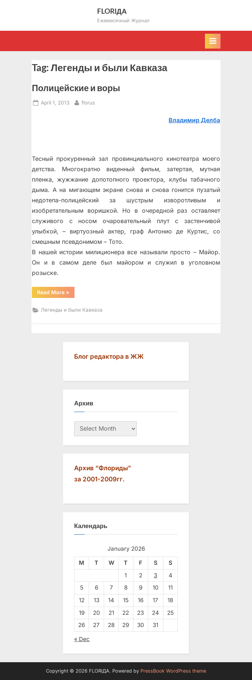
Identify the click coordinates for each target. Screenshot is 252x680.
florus (88, 102)
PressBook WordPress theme (173, 671)
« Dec (82, 639)
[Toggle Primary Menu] (212, 41)
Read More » (55, 293)
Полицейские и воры (76, 88)
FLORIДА (112, 11)
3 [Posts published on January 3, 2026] (155, 575)
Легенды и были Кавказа (72, 310)
